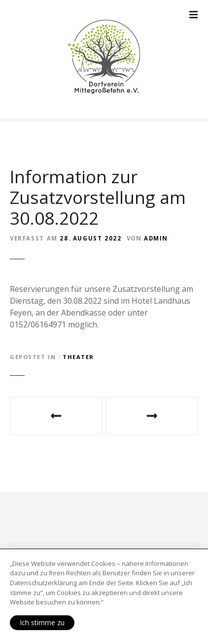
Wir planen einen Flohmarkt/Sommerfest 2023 (152, 416)
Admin (156, 238)
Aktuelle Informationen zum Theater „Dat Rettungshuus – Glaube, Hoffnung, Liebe (56, 416)
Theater (78, 356)
